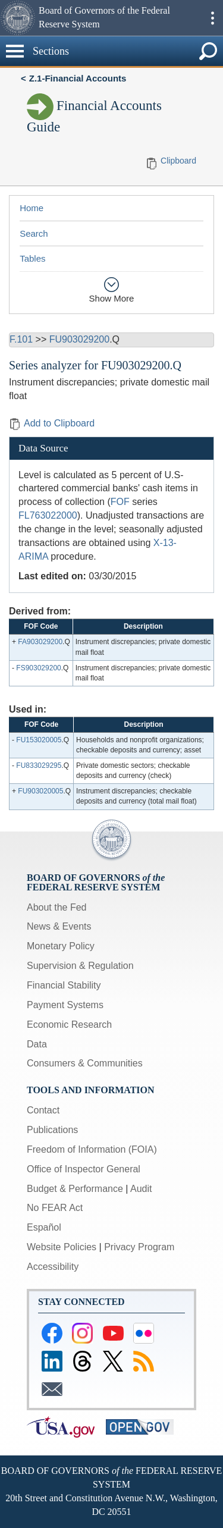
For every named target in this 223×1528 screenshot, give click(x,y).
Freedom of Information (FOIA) (92, 1149)
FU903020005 (40, 791)
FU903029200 (79, 339)
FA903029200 (40, 642)
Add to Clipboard (52, 423)
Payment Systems (65, 1005)
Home (31, 208)
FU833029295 (38, 765)
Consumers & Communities (85, 1063)
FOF (120, 502)
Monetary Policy (61, 946)
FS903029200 (38, 668)
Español (44, 1227)
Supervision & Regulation (80, 966)
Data (37, 1044)
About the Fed (57, 907)
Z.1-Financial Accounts (78, 78)
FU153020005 (38, 740)
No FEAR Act (55, 1208)
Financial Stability (64, 985)
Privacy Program (139, 1247)
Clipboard (178, 160)
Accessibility (52, 1267)
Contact (43, 1110)
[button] (18, 18)
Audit (141, 1189)
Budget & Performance (75, 1189)
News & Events (59, 926)
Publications (52, 1130)
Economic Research (69, 1024)
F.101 (21, 339)
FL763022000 (47, 515)
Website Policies (61, 1247)
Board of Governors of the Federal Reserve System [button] (104, 17)
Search (34, 233)
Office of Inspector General (83, 1169)
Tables (32, 258)
